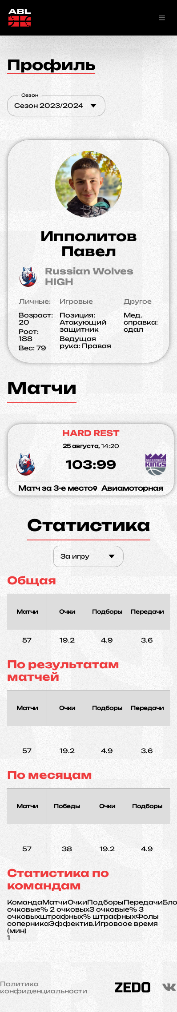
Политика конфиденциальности (43, 987)
